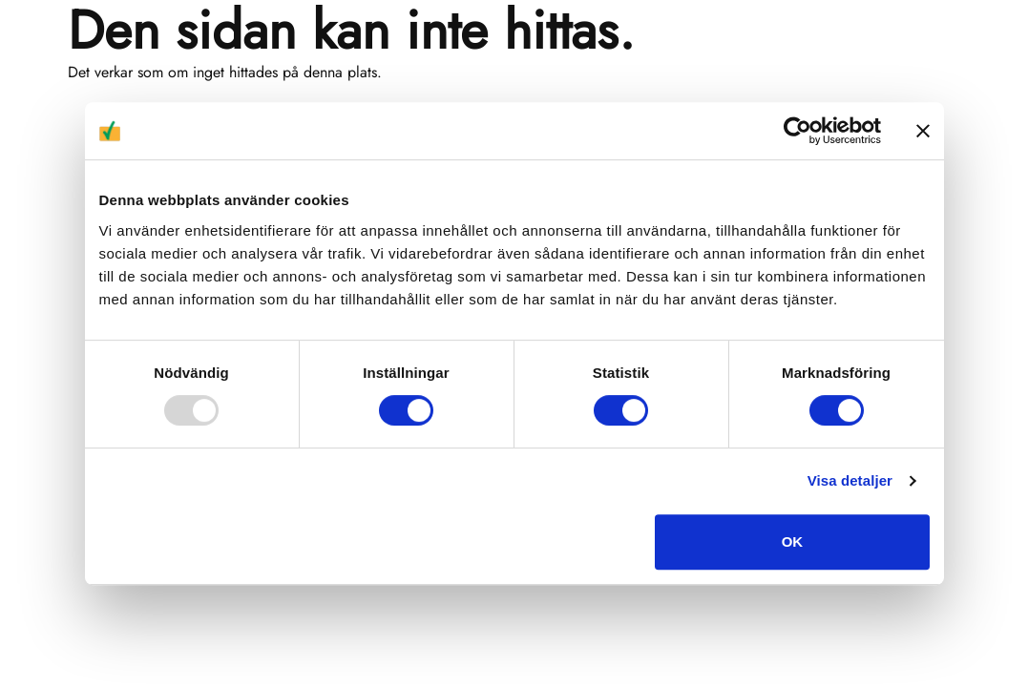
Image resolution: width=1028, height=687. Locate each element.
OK (793, 541)
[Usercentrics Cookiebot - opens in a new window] (797, 130)
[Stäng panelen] (923, 130)
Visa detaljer (850, 480)
